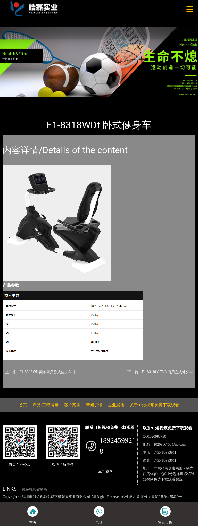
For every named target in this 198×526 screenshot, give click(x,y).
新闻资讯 (94, 405)
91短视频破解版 (34, 489)
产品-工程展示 (33, 101)
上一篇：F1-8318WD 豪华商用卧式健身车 (38, 372)
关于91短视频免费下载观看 (154, 405)
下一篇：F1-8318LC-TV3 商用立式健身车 (160, 372)
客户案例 (72, 405)
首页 (11, 101)
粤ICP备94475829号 (166, 497)
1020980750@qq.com (170, 444)
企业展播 (116, 405)
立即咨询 (105, 471)
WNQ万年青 (62, 101)
